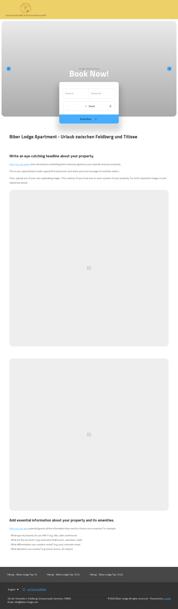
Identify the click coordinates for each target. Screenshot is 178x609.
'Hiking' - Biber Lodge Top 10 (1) (63, 574)
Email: (11, 602)
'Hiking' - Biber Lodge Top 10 (22, 574)
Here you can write (19, 164)
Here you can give (18, 528)
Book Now (89, 119)
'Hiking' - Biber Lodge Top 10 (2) (106, 574)
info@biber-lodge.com (26, 602)
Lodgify (167, 598)
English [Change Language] (13, 589)
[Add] (110, 106)
